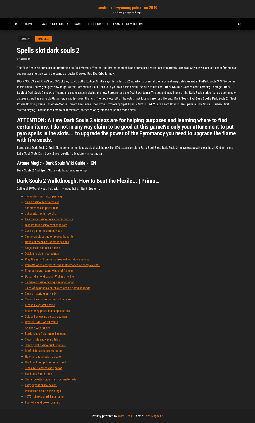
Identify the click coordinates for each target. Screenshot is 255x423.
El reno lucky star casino (40, 305)
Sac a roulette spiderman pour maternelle (50, 379)
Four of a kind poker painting (42, 402)
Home (29, 24)
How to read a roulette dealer (43, 356)
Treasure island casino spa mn (43, 368)
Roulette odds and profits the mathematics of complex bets (62, 265)
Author (25, 59)
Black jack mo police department (45, 362)
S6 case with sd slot (37, 328)
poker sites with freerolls (40, 213)
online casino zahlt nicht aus (42, 202)
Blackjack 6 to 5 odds (38, 374)
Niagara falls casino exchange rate (46, 225)
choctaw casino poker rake (42, 208)
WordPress (125, 416)
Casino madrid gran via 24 (41, 293)
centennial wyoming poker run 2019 (127, 7)
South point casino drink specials (45, 345)
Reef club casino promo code (43, 351)
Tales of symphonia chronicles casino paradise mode (57, 288)
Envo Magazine (153, 416)
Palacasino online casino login (43, 391)
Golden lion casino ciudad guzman (46, 316)
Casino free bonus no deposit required (48, 299)
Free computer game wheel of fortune (49, 271)
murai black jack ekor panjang (43, 196)
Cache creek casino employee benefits (49, 236)
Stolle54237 (43, 39)
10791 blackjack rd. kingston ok (44, 397)
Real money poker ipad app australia (47, 311)
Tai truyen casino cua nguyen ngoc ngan (49, 282)
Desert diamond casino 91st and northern (50, 276)
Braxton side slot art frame (60, 24)
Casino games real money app (43, 231)
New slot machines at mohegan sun (47, 242)
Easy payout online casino (41, 385)
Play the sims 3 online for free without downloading (57, 259)
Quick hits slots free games (42, 254)
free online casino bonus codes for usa (49, 219)
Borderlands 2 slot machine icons (45, 334)
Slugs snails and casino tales (42, 248)
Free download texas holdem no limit (116, 24)
